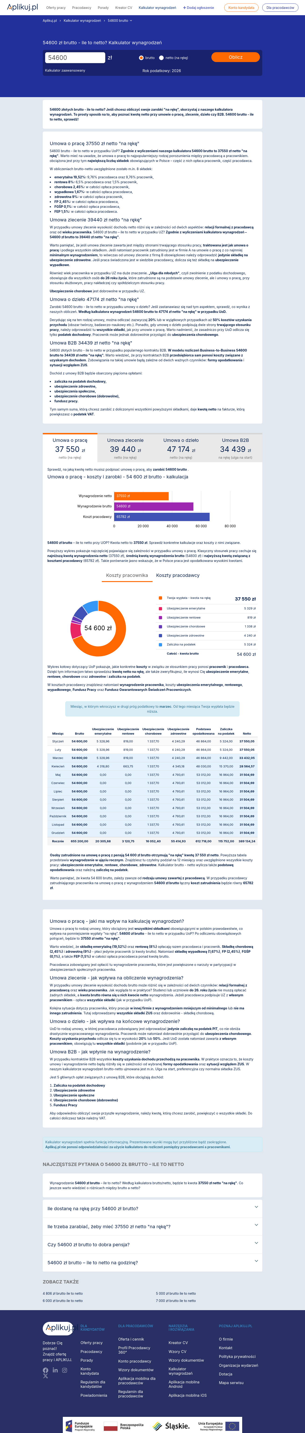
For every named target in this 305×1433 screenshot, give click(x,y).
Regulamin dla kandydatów (93, 1384)
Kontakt (225, 1347)
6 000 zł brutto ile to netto (63, 1301)
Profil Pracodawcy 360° (134, 1350)
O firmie (226, 1339)
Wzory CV (177, 1351)
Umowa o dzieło (181, 448)
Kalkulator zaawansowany (65, 70)
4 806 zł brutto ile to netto (63, 1293)
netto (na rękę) (177, 58)
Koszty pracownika (127, 575)
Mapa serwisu (231, 1382)
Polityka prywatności (237, 1356)
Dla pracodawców (280, 8)
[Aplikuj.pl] (58, 1329)
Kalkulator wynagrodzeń (157, 8)
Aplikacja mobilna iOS (188, 1395)
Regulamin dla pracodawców (130, 1393)
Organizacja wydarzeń (238, 1365)
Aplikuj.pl (22, 7)
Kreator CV (123, 8)
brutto (150, 58)
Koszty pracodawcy (178, 575)
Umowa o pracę (70, 448)
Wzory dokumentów (136, 1369)
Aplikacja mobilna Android (184, 1384)
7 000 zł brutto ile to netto (176, 1301)
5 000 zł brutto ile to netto (176, 1293)
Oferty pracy (56, 8)
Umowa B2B (235, 448)
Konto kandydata (241, 8)
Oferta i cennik (131, 1339)
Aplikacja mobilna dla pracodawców (137, 1380)
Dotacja (225, 1374)
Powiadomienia (94, 1395)
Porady (103, 8)
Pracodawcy (81, 8)
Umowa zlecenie (125, 448)
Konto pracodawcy (134, 1361)
